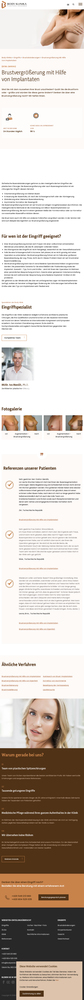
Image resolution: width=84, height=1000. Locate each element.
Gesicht (61, 934)
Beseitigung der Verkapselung (56, 685)
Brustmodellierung (10, 689)
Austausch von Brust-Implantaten (57, 676)
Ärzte (4, 930)
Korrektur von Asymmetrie (54, 681)
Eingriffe (5, 925)
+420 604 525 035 (9, 958)
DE (68, 4)
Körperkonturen (65, 930)
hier (57, 980)
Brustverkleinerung (10, 685)
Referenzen (7, 939)
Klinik (4, 934)
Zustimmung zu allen (31, 993)
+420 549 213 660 (9, 954)
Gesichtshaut (63, 939)
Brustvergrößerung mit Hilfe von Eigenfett (37, 629)
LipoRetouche (49, 689)
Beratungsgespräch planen (53, 897)
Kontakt (30, 930)
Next (80, 423)
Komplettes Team (13, 338)
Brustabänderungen (66, 925)
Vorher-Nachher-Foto (37, 925)
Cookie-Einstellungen (29, 987)
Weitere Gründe (11, 859)
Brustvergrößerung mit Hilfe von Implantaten (38, 519)
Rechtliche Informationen (38, 934)
